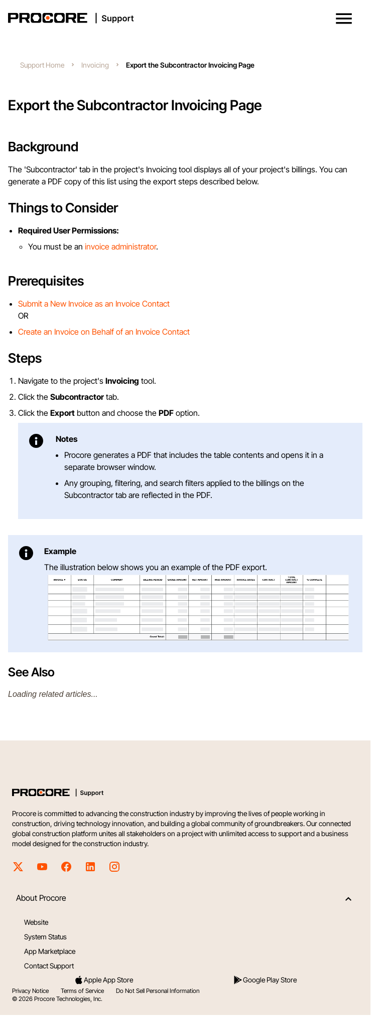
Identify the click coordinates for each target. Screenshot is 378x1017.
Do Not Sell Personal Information (157, 990)
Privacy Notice (30, 990)
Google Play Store (265, 980)
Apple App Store (103, 980)
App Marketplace (49, 951)
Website (36, 922)
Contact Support (49, 965)
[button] (343, 18)
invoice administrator (120, 246)
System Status (45, 936)
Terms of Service (82, 990)
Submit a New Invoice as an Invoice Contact (94, 304)
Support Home (42, 65)
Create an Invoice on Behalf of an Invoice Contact (104, 332)
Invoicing (95, 65)
